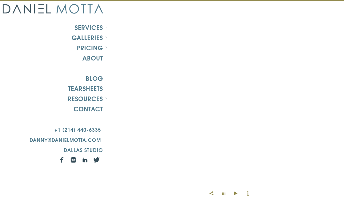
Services (89, 27)
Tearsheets (85, 88)
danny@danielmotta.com (65, 139)
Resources (85, 98)
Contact (88, 108)
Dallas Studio (83, 149)
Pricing (90, 47)
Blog (94, 78)
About (92, 57)
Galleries (87, 37)
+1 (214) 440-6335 (77, 129)
